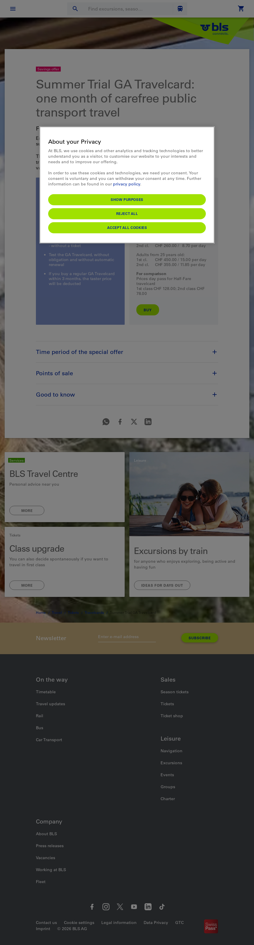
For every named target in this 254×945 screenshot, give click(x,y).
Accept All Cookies (127, 227)
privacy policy (126, 184)
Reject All (127, 213)
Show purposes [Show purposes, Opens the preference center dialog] (127, 199)
